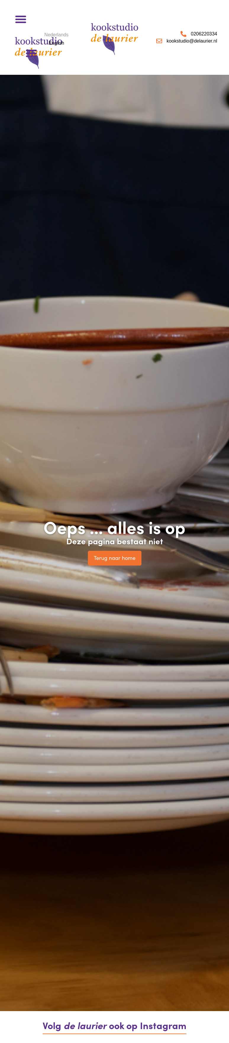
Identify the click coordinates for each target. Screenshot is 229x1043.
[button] (21, 19)
